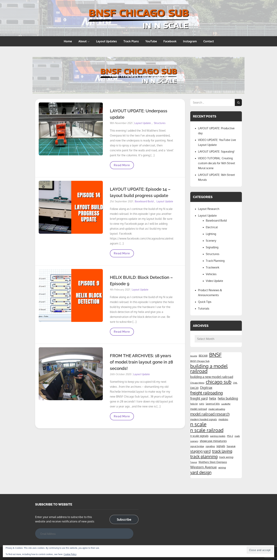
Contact (208, 41)
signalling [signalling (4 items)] (210, 446)
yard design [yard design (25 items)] (200, 472)
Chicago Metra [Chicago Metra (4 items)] (197, 382)
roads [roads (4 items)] (237, 436)
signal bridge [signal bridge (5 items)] (197, 446)
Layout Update (142, 123)
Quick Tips (204, 302)
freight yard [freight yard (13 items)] (199, 398)
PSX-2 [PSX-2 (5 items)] (230, 435)
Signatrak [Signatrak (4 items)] (231, 446)
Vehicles (211, 274)
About (84, 41)
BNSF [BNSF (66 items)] (215, 354)
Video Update (214, 281)
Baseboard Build (144, 201)
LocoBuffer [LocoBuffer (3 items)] (226, 404)
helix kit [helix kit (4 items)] (194, 403)
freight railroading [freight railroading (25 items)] (206, 392)
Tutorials (203, 308)
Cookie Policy (70, 554)
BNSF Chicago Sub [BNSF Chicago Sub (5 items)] (200, 360)
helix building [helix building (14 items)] (228, 398)
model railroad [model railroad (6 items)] (198, 408)
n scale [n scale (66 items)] (198, 424)
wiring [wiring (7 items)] (222, 467)
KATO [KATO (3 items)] (201, 404)
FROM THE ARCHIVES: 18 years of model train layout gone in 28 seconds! (141, 362)
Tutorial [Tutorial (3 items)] (193, 462)
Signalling (212, 247)
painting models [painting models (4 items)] (217, 436)
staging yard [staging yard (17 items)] (200, 451)
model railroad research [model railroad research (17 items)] (209, 414)
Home (68, 41)
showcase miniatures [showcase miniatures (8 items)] (213, 441)
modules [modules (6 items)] (223, 419)
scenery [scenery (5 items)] (194, 441)
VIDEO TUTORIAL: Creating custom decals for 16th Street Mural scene (216, 163)
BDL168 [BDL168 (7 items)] (203, 355)
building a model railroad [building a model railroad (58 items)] (209, 368)
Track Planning (215, 260)
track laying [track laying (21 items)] (222, 451)
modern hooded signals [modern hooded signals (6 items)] (203, 419)
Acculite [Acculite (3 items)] (193, 356)
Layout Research (208, 209)
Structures (160, 123)
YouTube (151, 41)
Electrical (212, 227)
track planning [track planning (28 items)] (204, 456)
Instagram (190, 41)
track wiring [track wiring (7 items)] (226, 457)
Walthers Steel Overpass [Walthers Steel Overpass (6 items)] (213, 462)
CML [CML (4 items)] (235, 382)
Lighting (211, 234)
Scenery (211, 240)
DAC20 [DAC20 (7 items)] (194, 388)
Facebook (169, 41)
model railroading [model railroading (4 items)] (216, 409)
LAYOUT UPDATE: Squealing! (216, 151)
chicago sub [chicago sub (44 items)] (218, 381)
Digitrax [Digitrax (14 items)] (206, 387)
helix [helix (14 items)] (212, 398)
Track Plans (131, 41)
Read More (122, 166)
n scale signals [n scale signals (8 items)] (199, 436)
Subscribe (124, 519)
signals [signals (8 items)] (220, 446)
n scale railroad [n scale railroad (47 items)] (206, 430)
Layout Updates (106, 41)
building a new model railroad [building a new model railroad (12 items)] (211, 377)
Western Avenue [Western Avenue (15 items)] (203, 467)
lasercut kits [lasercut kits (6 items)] (213, 403)
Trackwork (212, 267)
